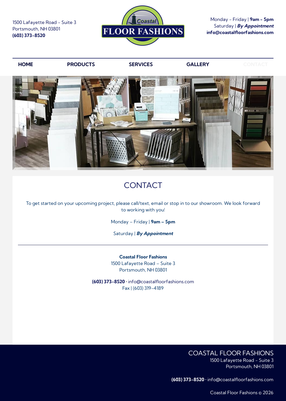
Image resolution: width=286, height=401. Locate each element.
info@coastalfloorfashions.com (240, 32)
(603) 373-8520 (29, 35)
